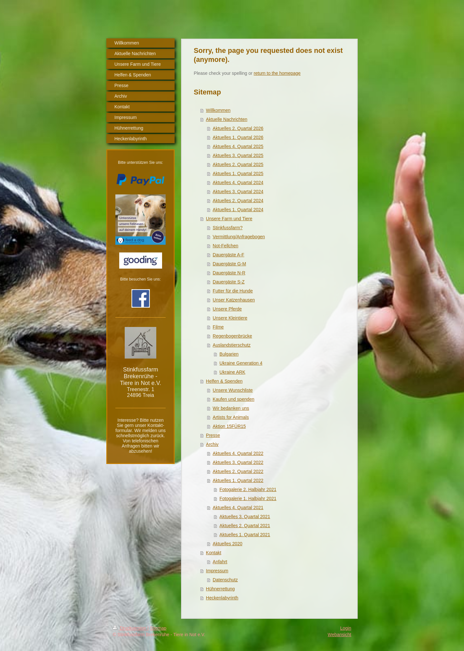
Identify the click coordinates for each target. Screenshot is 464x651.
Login (345, 628)
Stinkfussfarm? (228, 227)
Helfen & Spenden (224, 381)
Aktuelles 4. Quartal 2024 (238, 182)
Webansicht (339, 634)
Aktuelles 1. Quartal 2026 (238, 137)
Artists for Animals (231, 417)
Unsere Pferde (227, 308)
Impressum (217, 570)
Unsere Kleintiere (230, 318)
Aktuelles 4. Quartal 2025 (238, 146)
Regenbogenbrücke (232, 336)
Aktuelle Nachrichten (226, 119)
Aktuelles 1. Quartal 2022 (238, 480)
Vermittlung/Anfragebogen (239, 236)
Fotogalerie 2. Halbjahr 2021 (247, 489)
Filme (218, 327)
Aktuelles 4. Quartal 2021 (238, 507)
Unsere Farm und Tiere (229, 218)
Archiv (212, 444)
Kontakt (213, 552)
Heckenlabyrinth (222, 597)
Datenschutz (225, 579)
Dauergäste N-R (229, 272)
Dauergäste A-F (228, 254)
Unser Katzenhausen (234, 299)
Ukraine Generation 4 (240, 363)
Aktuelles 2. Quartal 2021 (244, 525)
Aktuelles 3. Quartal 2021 (244, 516)
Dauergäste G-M (229, 263)
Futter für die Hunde (233, 290)
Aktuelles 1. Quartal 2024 (238, 209)
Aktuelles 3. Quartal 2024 (238, 191)
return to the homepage (277, 73)
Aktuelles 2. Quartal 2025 (238, 164)
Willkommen (218, 110)
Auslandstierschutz (232, 345)
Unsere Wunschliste (233, 390)
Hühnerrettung (220, 588)
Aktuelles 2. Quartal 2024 (238, 200)
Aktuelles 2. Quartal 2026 (238, 128)
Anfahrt (220, 561)
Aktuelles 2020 (227, 543)
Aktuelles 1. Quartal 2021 (244, 534)
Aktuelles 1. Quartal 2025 (238, 173)
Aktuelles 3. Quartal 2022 (238, 462)
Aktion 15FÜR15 (229, 426)
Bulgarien (228, 354)
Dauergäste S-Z (229, 281)
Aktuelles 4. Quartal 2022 (238, 453)
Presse (213, 435)
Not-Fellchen (225, 245)
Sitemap (158, 628)
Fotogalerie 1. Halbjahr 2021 (247, 498)
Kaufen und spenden (233, 399)
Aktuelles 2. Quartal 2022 (238, 471)
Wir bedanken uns (231, 408)
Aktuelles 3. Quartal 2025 (238, 155)
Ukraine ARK (232, 372)
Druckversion (130, 628)
